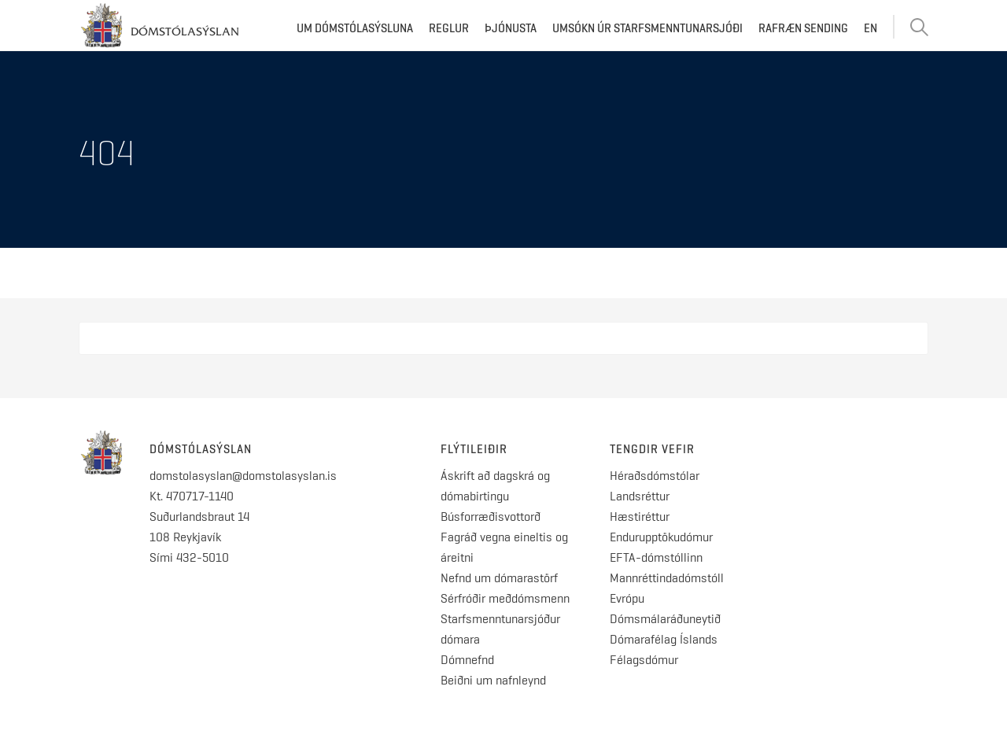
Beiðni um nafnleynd (493, 680)
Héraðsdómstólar (654, 475)
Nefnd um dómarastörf (499, 578)
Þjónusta (511, 28)
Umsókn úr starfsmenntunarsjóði (647, 28)
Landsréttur (639, 496)
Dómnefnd (467, 659)
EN (870, 28)
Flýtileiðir (474, 449)
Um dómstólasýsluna (355, 28)
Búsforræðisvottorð (490, 516)
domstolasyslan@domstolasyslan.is (243, 475)
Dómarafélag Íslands (663, 639)
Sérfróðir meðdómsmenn (505, 598)
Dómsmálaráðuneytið (665, 619)
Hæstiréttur (639, 516)
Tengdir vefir (652, 449)
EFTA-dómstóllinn (656, 557)
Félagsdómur (644, 659)
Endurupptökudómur (661, 537)
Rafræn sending (803, 28)
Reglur (449, 28)
